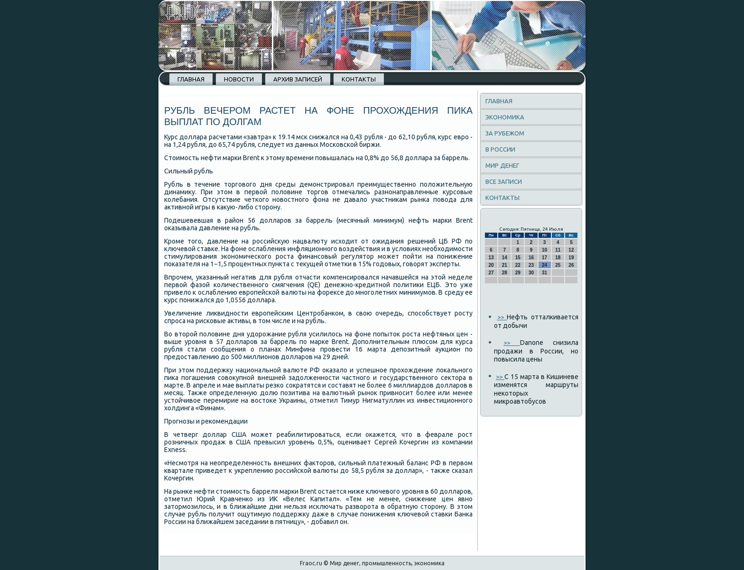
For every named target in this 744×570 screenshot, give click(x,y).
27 (491, 272)
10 (544, 250)
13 (491, 257)
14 (504, 257)
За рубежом (504, 133)
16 (531, 257)
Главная (191, 79)
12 (571, 250)
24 (544, 265)
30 (531, 272)
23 (531, 265)
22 (518, 265)
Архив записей (297, 79)
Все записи (503, 181)
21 (504, 265)
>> (502, 317)
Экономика (504, 117)
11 (557, 250)
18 (557, 257)
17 (544, 257)
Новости (239, 79)
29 (518, 272)
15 (518, 257)
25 (557, 265)
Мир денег (502, 165)
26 (571, 265)
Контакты (359, 79)
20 (491, 265)
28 (504, 272)
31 (544, 272)
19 (571, 257)
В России (500, 149)
